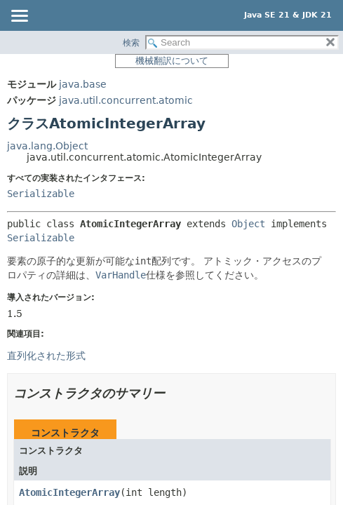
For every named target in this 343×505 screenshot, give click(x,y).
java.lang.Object (47, 146)
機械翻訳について (171, 60)
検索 (131, 43)
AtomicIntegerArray (69, 492)
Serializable (40, 193)
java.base (83, 84)
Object (248, 223)
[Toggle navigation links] (19, 17)
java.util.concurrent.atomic (126, 100)
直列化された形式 (46, 355)
